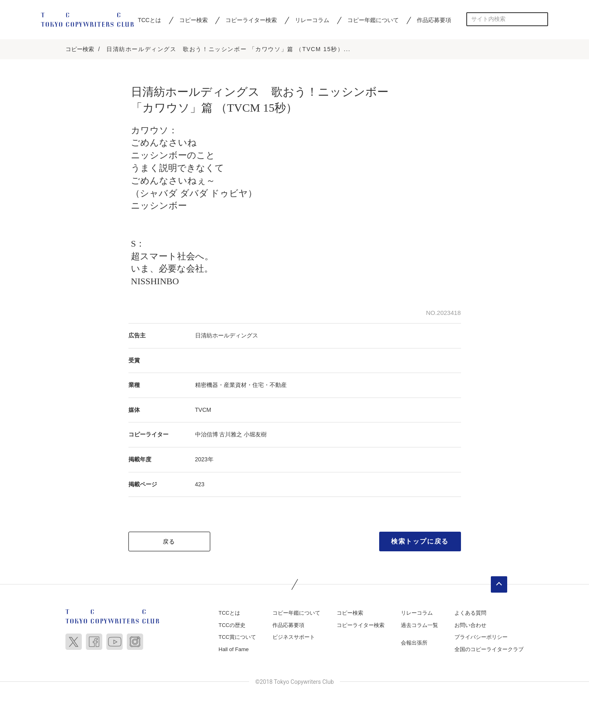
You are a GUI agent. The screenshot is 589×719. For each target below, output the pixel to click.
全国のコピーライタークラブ (489, 649)
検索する (541, 19)
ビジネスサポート (293, 637)
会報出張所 (414, 643)
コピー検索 (193, 20)
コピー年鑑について (373, 20)
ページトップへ (499, 585)
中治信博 (206, 434)
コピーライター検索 (251, 20)
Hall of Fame (233, 649)
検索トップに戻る (420, 541)
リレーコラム (312, 20)
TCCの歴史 (231, 625)
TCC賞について (237, 637)
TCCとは (149, 20)
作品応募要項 (434, 20)
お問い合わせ (470, 625)
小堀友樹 (255, 434)
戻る (169, 542)
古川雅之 (230, 434)
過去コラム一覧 (419, 625)
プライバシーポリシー (481, 637)
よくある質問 (470, 613)
